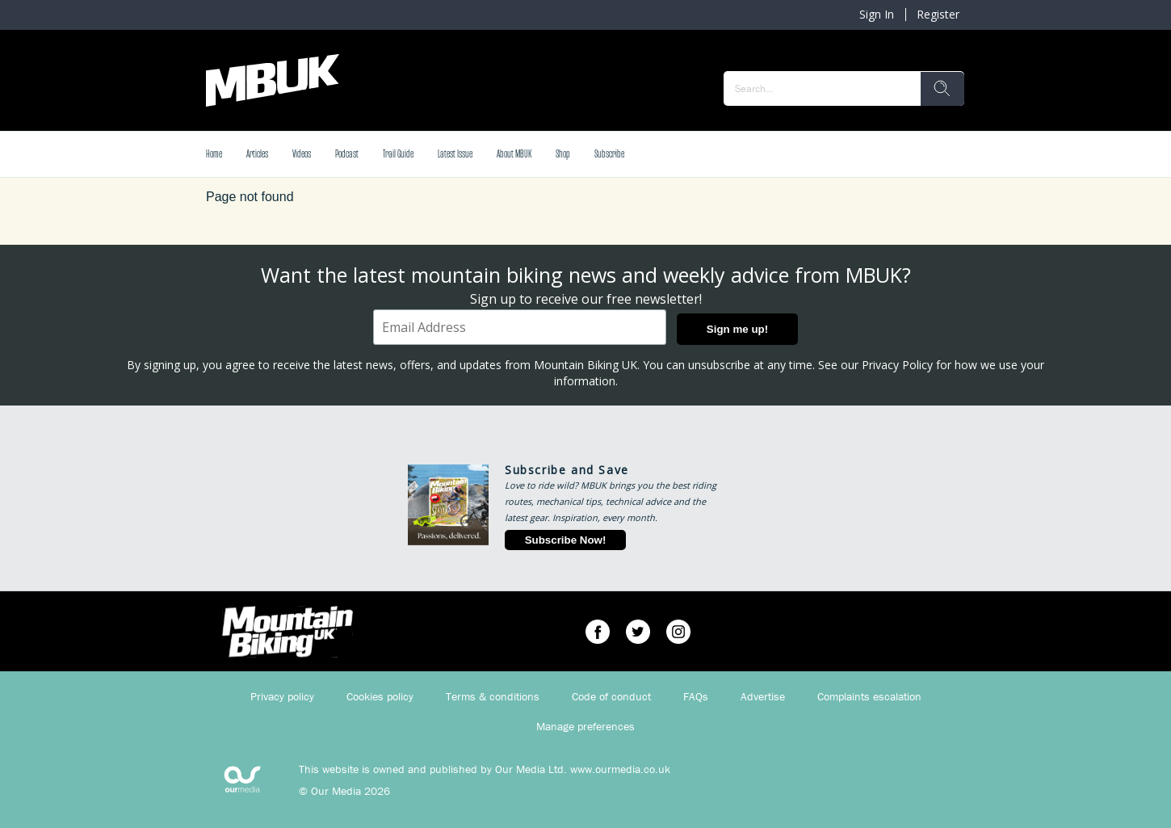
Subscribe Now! (565, 540)
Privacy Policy (897, 364)
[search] (942, 89)
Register (938, 14)
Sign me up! (737, 329)
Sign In (876, 14)
